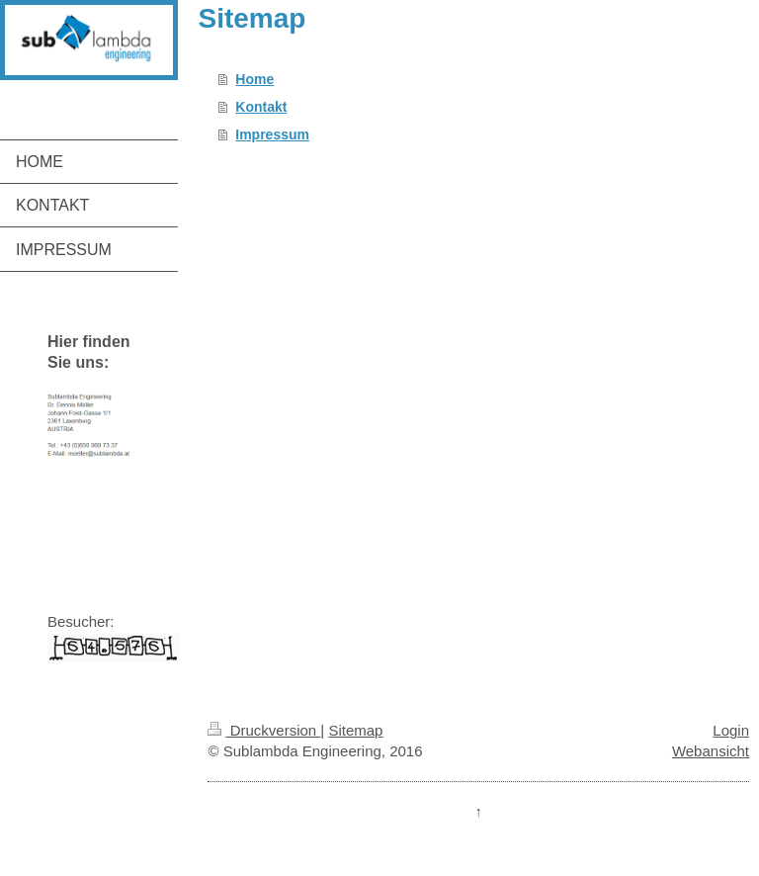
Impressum (272, 134)
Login (731, 730)
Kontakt (261, 107)
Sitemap (355, 730)
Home (254, 79)
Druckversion (264, 730)
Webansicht (710, 751)
